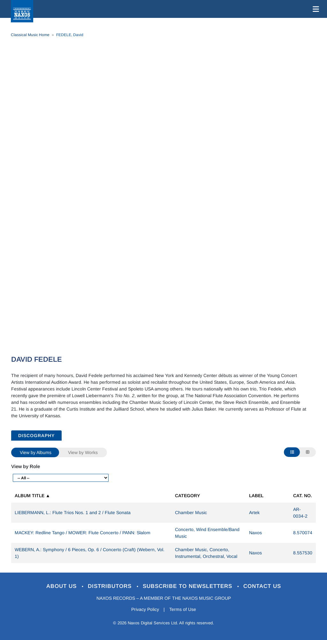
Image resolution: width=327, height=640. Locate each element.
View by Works (83, 452)
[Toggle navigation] (315, 9)
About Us (62, 586)
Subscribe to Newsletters (188, 586)
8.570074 (302, 532)
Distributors (110, 586)
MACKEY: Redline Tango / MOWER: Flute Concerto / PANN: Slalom (82, 532)
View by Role (25, 466)
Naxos (255, 532)
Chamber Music (191, 512)
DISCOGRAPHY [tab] (36, 435)
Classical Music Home (30, 35)
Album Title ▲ (32, 495)
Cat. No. (302, 495)
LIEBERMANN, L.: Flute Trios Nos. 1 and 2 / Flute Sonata (73, 512)
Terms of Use (182, 609)
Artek (254, 512)
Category (187, 495)
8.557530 (302, 552)
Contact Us (262, 586)
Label (256, 495)
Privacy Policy (145, 609)
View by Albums (35, 452)
